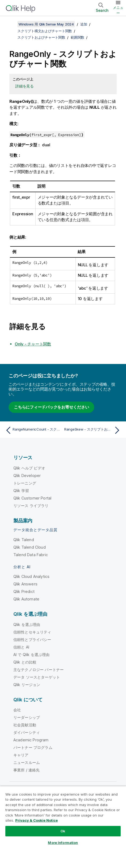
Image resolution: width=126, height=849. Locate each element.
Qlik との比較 (24, 662)
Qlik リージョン (26, 684)
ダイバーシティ (26, 732)
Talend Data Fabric (30, 554)
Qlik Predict (24, 591)
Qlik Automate (26, 599)
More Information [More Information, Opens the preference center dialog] (63, 842)
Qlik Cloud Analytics (31, 576)
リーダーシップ (26, 717)
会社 (17, 710)
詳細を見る (24, 86)
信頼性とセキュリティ (32, 632)
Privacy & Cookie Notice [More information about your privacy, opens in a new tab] (36, 820)
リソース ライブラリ (31, 505)
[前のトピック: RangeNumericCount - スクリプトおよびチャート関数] (33, 430)
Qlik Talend (23, 539)
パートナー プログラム (32, 747)
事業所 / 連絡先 (26, 770)
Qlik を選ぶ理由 (26, 624)
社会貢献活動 (24, 725)
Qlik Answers (25, 584)
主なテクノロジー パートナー (38, 669)
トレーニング (24, 483)
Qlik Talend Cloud (29, 547)
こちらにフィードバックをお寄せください (51, 407)
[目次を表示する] (11, 24)
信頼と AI (21, 647)
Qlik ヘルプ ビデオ (29, 468)
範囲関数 (77, 37)
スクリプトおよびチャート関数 (41, 37)
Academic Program (31, 740)
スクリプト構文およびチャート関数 (44, 31)
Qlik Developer (27, 475)
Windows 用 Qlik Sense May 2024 (46, 24)
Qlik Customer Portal (32, 498)
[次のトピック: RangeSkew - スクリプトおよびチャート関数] (93, 430)
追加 (83, 24)
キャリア (21, 755)
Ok (62, 831)
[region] (63, 817)
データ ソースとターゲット (36, 677)
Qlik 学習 (21, 490)
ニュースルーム (26, 762)
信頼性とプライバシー (32, 639)
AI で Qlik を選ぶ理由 (31, 654)
